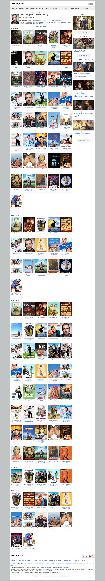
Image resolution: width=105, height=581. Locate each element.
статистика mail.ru (79, 560)
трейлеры (48, 8)
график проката (75, 8)
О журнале (84, 8)
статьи (41, 8)
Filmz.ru (85, 563)
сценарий (39, 20)
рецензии (21, 8)
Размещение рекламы (64, 576)
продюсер (45, 20)
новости (14, 8)
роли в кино (32, 20)
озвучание (52, 20)
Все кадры (83, 32)
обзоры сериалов (31, 8)
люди (45, 560)
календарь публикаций (63, 560)
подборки (52, 560)
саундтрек (58, 20)
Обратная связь (52, 576)
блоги (41, 560)
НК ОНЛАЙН (65, 8)
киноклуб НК (56, 8)
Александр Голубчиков (44, 567)
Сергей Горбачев (64, 567)
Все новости (83, 55)
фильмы (27, 560)
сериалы (34, 560)
